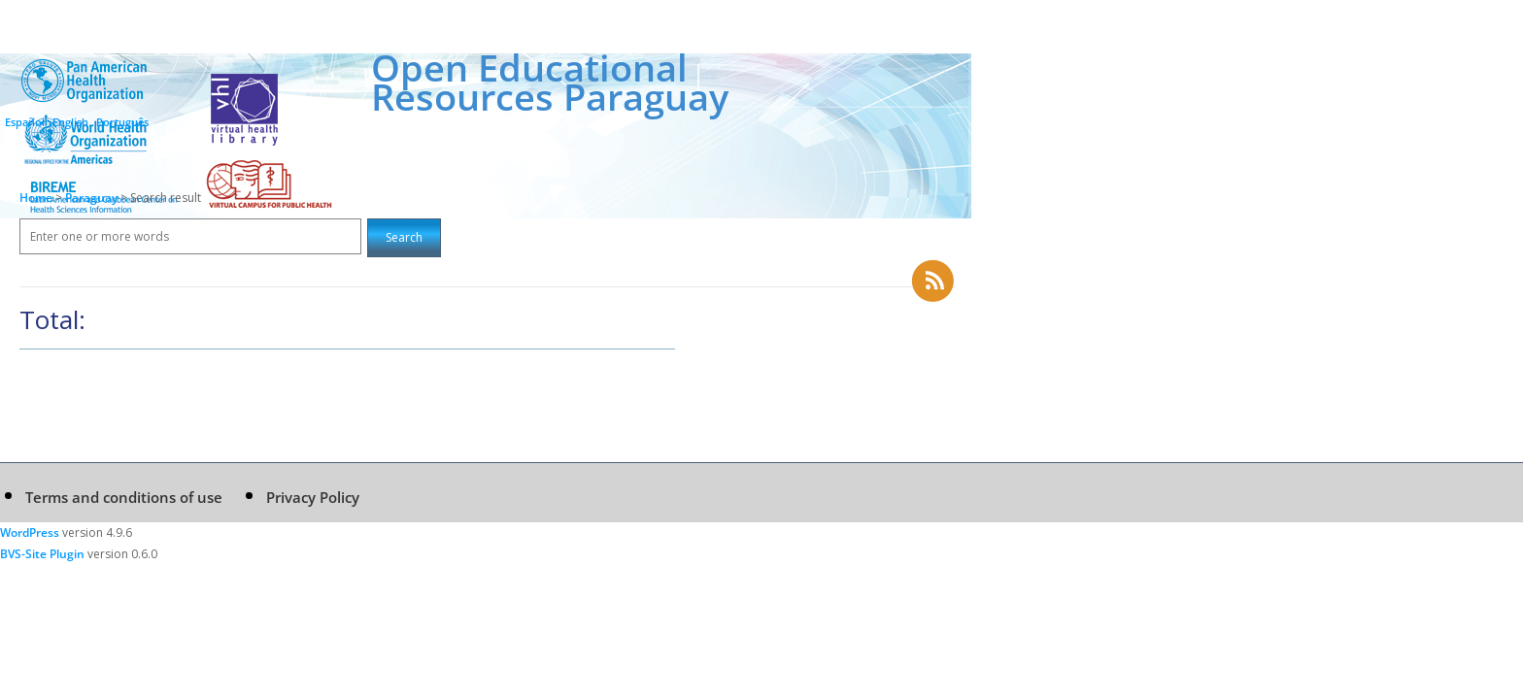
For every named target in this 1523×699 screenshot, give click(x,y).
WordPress (29, 532)
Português (122, 122)
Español (25, 122)
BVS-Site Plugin (42, 554)
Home (35, 197)
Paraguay (92, 197)
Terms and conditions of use (123, 497)
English (70, 122)
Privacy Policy (312, 497)
